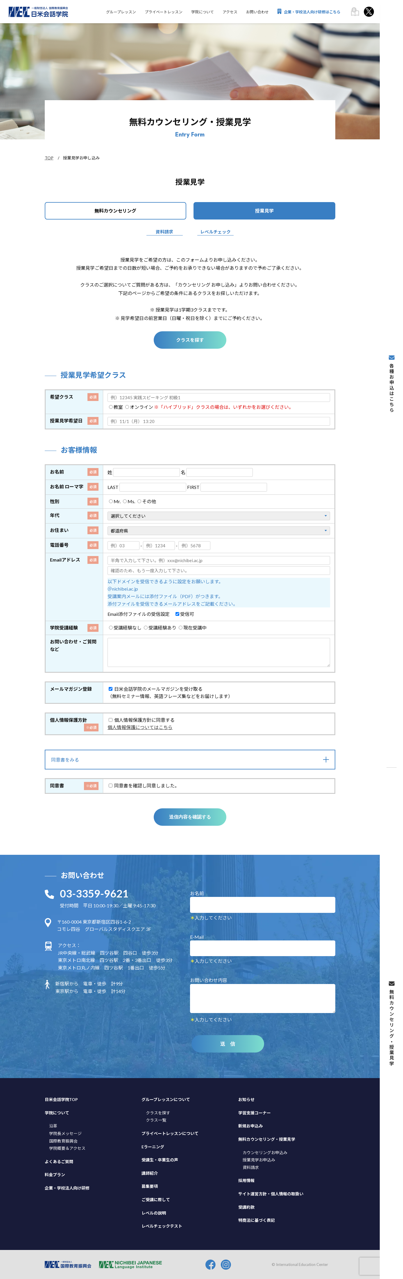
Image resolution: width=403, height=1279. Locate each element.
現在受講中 (193, 627)
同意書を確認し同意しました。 (144, 785)
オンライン (139, 407)
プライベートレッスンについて (170, 1133)
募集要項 (150, 1185)
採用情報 (246, 1180)
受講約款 (246, 1206)
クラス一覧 (156, 1119)
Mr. (115, 501)
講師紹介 (150, 1172)
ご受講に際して (156, 1199)
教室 (116, 407)
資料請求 (164, 231)
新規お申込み (250, 1125)
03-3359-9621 (94, 893)
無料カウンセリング (115, 210)
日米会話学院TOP (61, 1099)
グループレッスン (121, 12)
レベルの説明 (154, 1212)
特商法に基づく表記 (256, 1219)
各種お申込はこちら (391, 384)
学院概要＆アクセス (67, 1147)
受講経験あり (160, 627)
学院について (202, 12)
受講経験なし (125, 627)
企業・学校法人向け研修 (67, 1187)
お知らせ (246, 1099)
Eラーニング (153, 1146)
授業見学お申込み (259, 1159)
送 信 (227, 1043)
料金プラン (55, 1174)
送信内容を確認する (190, 816)
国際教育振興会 (63, 1140)
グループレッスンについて (166, 1099)
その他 (146, 501)
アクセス (230, 12)
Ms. (129, 501)
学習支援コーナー (254, 1112)
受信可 (184, 613)
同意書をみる (65, 759)
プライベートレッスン (163, 12)
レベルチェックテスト (162, 1225)
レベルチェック (215, 231)
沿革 (53, 1125)
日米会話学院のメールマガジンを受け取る (156, 688)
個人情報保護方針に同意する (142, 719)
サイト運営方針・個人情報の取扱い (270, 1193)
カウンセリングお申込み (265, 1152)
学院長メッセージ (65, 1133)
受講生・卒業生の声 (160, 1159)
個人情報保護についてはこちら (140, 727)
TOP (49, 157)
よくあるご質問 (59, 1161)
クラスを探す (190, 340)
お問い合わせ (257, 12)
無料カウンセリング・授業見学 (266, 1138)
